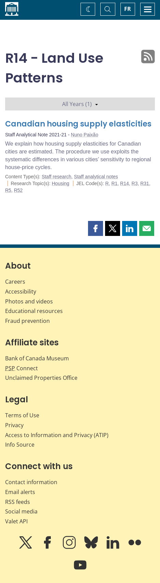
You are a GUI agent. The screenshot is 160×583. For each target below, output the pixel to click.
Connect (21, 368)
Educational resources (34, 311)
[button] (95, 228)
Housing (60, 183)
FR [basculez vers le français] (127, 9)
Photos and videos (29, 301)
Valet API (16, 521)
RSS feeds (17, 502)
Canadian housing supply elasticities (78, 124)
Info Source (19, 444)
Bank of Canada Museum (37, 358)
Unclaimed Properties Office (41, 378)
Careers (15, 281)
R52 (18, 190)
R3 (135, 183)
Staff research (56, 176)
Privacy (14, 425)
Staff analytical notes (96, 176)
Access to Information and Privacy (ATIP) (56, 435)
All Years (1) (80, 104)
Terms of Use (22, 415)
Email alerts (20, 492)
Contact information (31, 482)
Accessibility (20, 291)
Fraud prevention (27, 321)
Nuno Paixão (84, 134)
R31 (144, 183)
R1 (114, 183)
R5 (8, 190)
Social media (21, 511)
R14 (124, 183)
